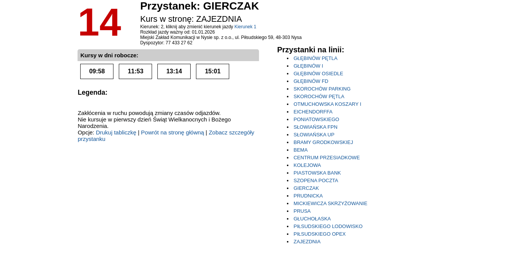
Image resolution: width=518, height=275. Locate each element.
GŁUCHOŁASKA (312, 219)
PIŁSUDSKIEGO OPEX (319, 234)
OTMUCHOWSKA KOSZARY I (327, 104)
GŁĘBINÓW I (308, 66)
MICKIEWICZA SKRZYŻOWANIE (330, 203)
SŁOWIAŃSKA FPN (315, 127)
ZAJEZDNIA (307, 241)
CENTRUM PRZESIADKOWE (326, 157)
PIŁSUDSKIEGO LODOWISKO (328, 226)
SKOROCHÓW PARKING (321, 89)
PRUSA (302, 211)
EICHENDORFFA (312, 112)
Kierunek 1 (245, 26)
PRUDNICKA (308, 196)
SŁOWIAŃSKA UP (313, 135)
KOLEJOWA (307, 165)
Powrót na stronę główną (172, 132)
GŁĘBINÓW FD (310, 81)
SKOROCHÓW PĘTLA (318, 96)
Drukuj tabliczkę (116, 132)
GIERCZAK (306, 188)
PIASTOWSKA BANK (317, 173)
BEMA (300, 150)
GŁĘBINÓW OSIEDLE (318, 73)
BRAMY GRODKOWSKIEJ (323, 142)
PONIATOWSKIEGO (316, 119)
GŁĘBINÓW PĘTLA (315, 58)
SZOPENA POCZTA (315, 180)
